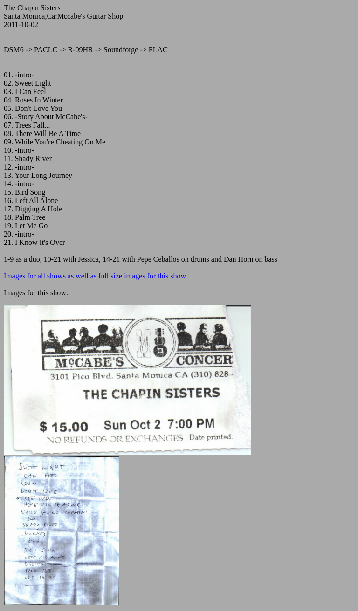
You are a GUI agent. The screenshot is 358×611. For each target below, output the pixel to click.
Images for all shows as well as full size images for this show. (95, 276)
